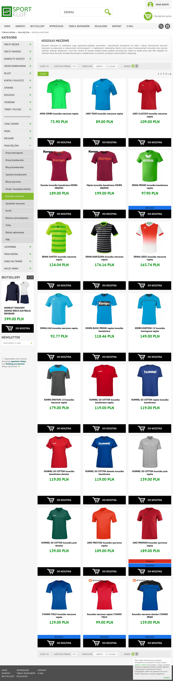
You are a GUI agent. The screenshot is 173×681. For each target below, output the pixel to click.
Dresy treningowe (14, 152)
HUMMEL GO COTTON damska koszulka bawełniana (104, 473)
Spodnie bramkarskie (16, 174)
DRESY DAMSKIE (12, 51)
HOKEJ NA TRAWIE (13, 261)
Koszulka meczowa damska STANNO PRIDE (150, 616)
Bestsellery (37, 26)
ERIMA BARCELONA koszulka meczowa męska (104, 258)
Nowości (20, 26)
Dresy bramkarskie (15, 160)
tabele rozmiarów (79, 26)
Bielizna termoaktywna (17, 217)
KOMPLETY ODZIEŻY (14, 58)
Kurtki (9, 210)
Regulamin (101, 26)
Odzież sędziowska (15, 232)
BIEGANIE (9, 138)
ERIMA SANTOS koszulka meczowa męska (59, 258)
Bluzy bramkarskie (15, 167)
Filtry (43, 74)
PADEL (7, 131)
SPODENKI (9, 102)
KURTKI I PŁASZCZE (14, 80)
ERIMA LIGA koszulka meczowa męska (59, 328)
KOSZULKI (9, 94)
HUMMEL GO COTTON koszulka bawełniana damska (59, 473)
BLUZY (7, 73)
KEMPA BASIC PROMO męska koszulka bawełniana (104, 330)
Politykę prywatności (15, 364)
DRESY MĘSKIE (11, 44)
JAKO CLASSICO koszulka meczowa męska (150, 115)
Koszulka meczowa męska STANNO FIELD (104, 616)
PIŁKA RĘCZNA (23, 32)
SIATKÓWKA (10, 246)
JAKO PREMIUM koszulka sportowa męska (150, 544)
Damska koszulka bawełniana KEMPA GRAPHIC (59, 187)
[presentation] (17, 350)
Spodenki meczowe (15, 203)
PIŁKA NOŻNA (11, 254)
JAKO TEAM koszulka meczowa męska (104, 113)
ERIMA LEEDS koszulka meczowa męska (150, 258)
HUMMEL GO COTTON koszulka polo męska (150, 473)
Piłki (8, 239)
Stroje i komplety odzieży (18, 189)
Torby (8, 225)
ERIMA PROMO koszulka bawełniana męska (150, 187)
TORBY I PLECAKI (12, 109)
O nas (130, 26)
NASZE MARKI (11, 268)
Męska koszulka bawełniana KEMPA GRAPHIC (104, 187)
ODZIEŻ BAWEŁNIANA (15, 66)
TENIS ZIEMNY (11, 123)
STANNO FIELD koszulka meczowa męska (59, 616)
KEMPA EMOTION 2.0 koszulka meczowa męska (59, 401)
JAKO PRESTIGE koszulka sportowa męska (104, 544)
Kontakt (117, 26)
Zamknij (167, 678)
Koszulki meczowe (15, 196)
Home (7, 26)
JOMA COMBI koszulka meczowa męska (59, 113)
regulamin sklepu (18, 361)
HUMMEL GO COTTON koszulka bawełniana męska (104, 401)
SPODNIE (8, 87)
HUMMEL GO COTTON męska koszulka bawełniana (150, 401)
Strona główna (8, 32)
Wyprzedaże (56, 26)
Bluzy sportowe (13, 181)
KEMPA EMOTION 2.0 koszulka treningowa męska (150, 330)
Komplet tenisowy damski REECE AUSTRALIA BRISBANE (17, 310)
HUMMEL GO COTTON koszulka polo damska (59, 544)
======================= (17, 116)
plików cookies (140, 665)
